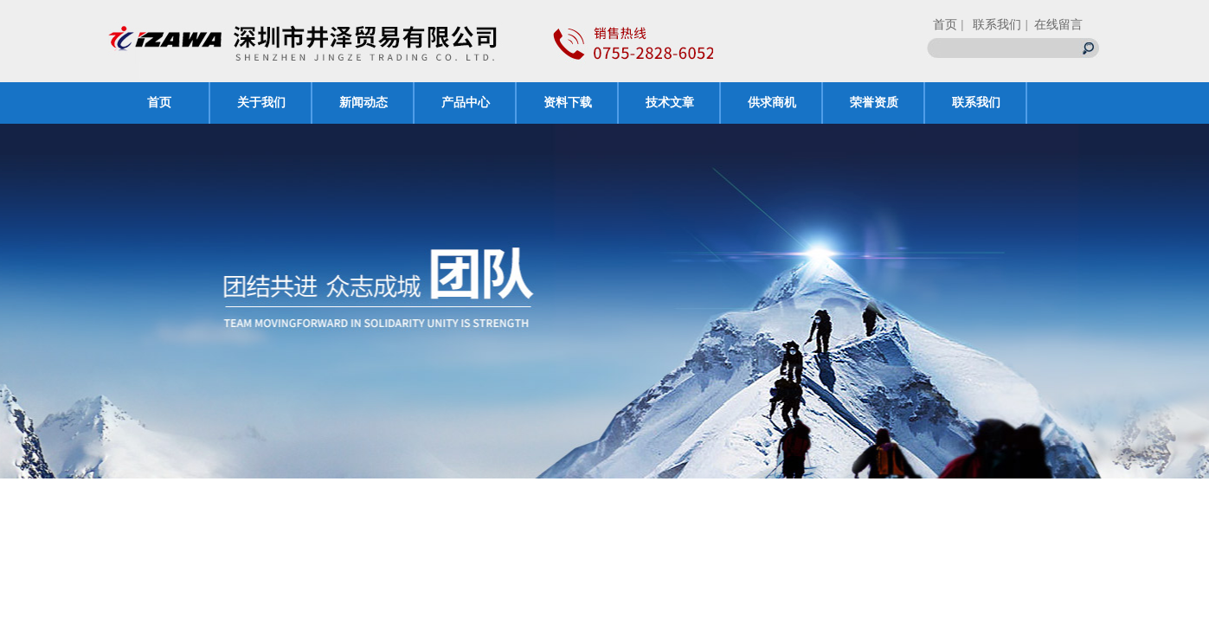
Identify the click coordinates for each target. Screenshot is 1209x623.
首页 (945, 24)
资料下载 (567, 102)
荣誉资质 (874, 102)
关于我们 (261, 102)
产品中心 (465, 102)
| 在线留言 (1054, 24)
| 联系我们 (991, 24)
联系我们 (976, 102)
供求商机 (772, 102)
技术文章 (670, 102)
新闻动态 (363, 102)
